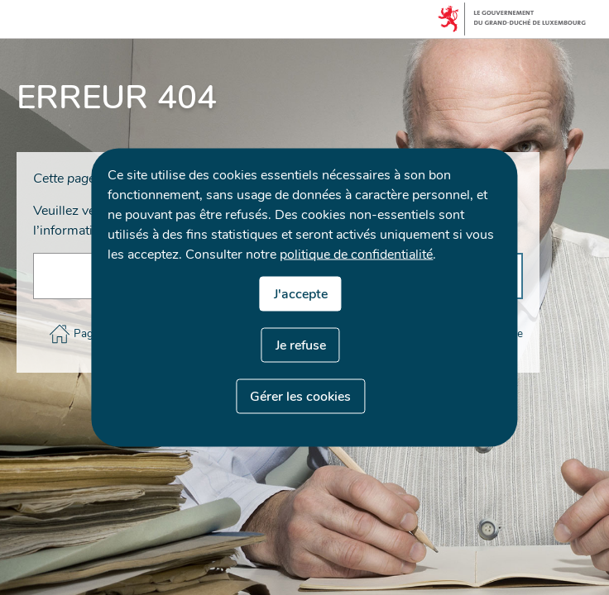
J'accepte (301, 294)
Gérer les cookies (300, 397)
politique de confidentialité (356, 254)
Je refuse (301, 345)
